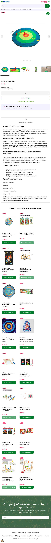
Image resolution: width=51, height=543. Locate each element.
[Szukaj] (23, 6)
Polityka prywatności (20, 536)
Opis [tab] (25, 119)
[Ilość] (25, 93)
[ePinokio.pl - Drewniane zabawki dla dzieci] (5, 2)
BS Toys (7, 87)
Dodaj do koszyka (25, 98)
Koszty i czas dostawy (7, 536)
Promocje (14, 532)
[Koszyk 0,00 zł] (45, 2)
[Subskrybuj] (47, 517)
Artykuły (47, 536)
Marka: (3, 87)
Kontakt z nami (39, 536)
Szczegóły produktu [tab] (25, 122)
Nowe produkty (22, 532)
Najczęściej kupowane (34, 532)
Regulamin (30, 536)
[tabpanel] (25, 36)
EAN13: (3, 89)
